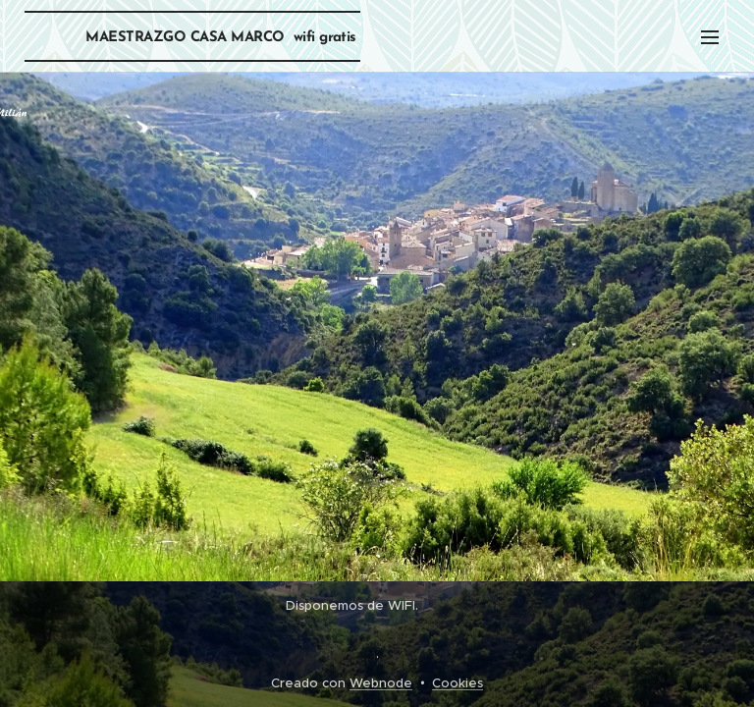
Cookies (457, 683)
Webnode (381, 683)
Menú (710, 37)
